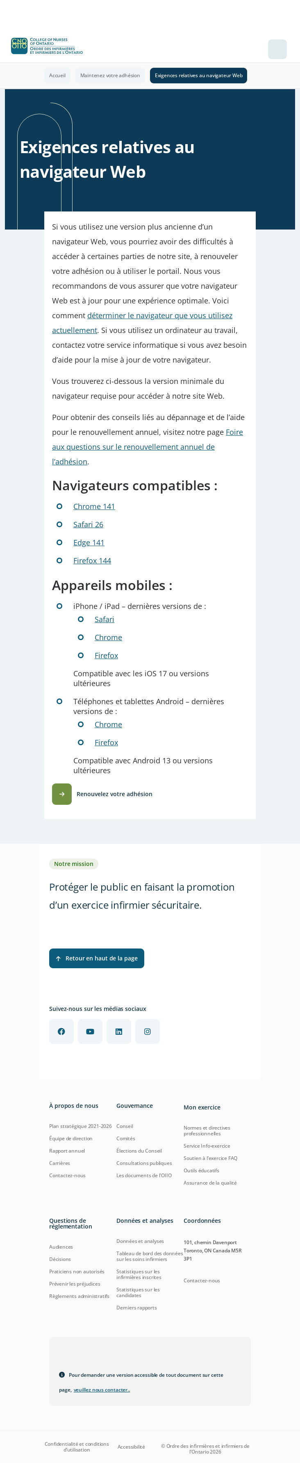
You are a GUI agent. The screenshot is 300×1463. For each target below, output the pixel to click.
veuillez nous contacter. (102, 1389)
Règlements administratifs (79, 1296)
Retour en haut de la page (97, 958)
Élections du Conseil (139, 1150)
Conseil (124, 1126)
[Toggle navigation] (277, 49)
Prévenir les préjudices (74, 1283)
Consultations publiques (144, 1163)
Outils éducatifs (201, 1170)
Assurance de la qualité (210, 1182)
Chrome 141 (94, 506)
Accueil (57, 75)
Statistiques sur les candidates (138, 1292)
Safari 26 (88, 524)
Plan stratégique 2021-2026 (80, 1126)
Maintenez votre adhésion (110, 75)
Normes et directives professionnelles (207, 1130)
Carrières (59, 1163)
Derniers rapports (136, 1307)
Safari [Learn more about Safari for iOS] (104, 619)
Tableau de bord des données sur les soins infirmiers (149, 1256)
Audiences (61, 1246)
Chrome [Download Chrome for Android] (108, 724)
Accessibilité (131, 1447)
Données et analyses (140, 1241)
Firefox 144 (92, 560)
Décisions (60, 1259)
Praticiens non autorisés (77, 1271)
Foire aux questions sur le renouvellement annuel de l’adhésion (147, 446)
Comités (125, 1138)
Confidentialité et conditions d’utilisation (77, 1447)
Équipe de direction (71, 1138)
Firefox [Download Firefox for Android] (106, 742)
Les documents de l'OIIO (143, 1175)
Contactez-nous (67, 1175)
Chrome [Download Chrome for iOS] (108, 637)
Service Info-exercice (207, 1145)
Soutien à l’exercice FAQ (210, 1158)
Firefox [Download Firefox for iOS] (106, 655)
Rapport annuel (67, 1150)
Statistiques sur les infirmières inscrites (138, 1274)
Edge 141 (89, 542)
